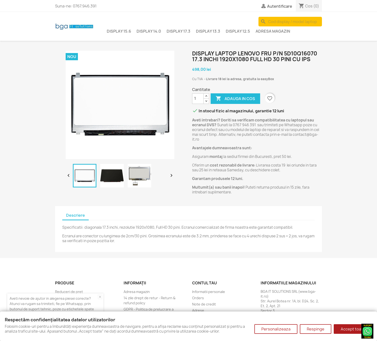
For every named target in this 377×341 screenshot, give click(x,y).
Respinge (315, 329)
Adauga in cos (235, 99)
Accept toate (353, 329)
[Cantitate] (198, 98)
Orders (198, 298)
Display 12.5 (238, 31)
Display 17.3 (178, 31)
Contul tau (204, 283)
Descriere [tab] (75, 215)
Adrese (198, 310)
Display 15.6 (119, 31)
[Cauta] (290, 21)
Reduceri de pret (69, 291)
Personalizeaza (275, 329)
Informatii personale (208, 291)
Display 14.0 (149, 31)
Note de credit (204, 304)
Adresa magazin (273, 31)
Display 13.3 (208, 31)
